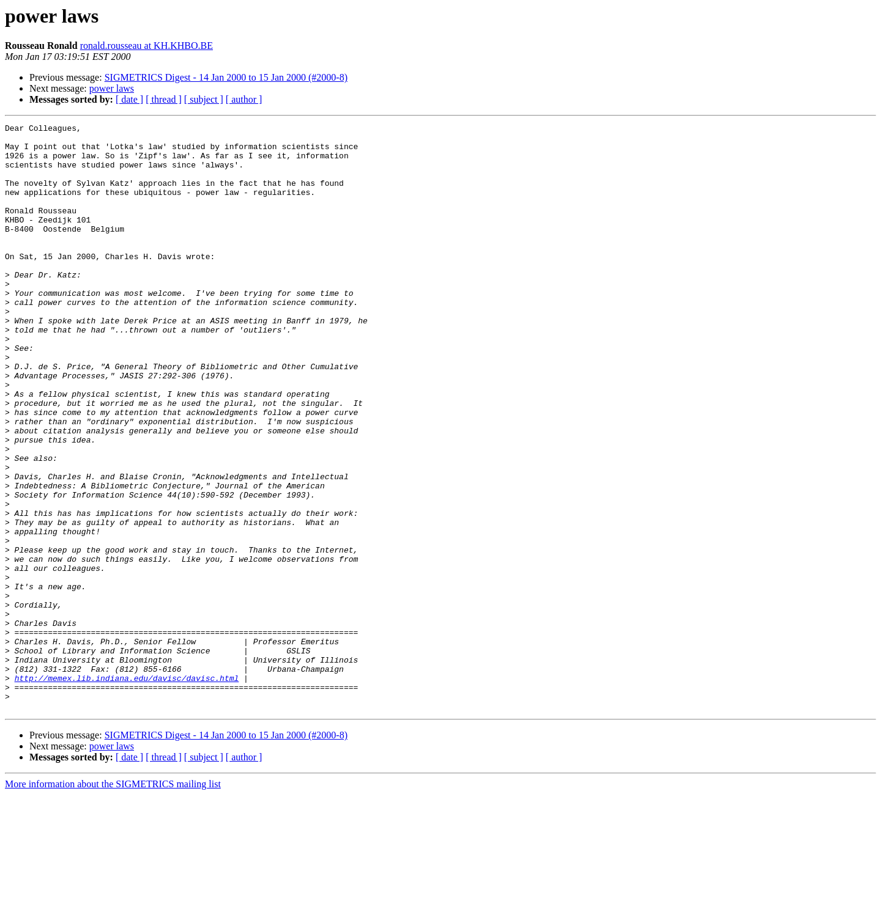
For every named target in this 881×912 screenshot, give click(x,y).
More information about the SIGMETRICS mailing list (113, 901)
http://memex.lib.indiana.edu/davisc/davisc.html (127, 789)
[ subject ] (203, 99)
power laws (111, 88)
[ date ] (129, 99)
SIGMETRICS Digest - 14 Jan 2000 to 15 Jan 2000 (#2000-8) (226, 77)
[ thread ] (164, 99)
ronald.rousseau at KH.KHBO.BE (146, 45)
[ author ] (244, 99)
